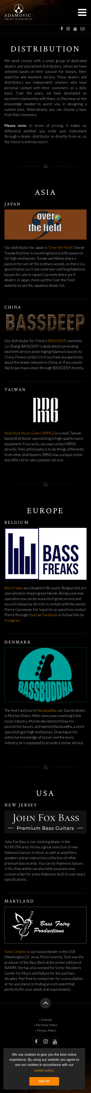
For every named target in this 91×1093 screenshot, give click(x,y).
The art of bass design (18, 19)
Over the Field (60, 247)
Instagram (12, 620)
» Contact (45, 1019)
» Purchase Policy (45, 1025)
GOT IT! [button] (44, 1081)
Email (32, 615)
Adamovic (17, 15)
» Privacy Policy (45, 1030)
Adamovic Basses (19, 8)
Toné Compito (15, 951)
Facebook (49, 615)
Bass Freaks (13, 588)
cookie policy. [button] (44, 1070)
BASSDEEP (56, 340)
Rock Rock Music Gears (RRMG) (29, 433)
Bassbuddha (46, 710)
